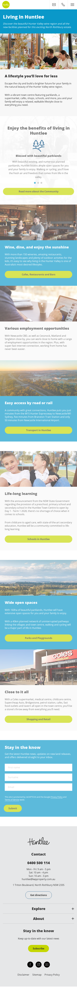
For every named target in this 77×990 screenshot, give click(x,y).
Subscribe (38, 948)
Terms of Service (12, 799)
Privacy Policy (57, 797)
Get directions (38, 895)
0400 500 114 (38, 862)
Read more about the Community (38, 191)
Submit (12, 808)
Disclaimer (23, 974)
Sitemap (37, 974)
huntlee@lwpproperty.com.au (38, 879)
